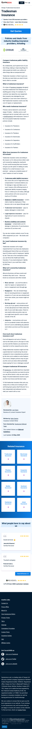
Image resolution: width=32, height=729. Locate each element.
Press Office (5, 607)
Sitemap (3, 625)
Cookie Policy (5, 632)
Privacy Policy (5, 618)
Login (21, 2)
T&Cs (3, 621)
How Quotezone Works (8, 614)
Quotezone (7, 370)
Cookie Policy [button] (5, 723)
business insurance (16, 87)
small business (8, 116)
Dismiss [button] (4, 726)
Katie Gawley (14, 418)
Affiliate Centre (5, 643)
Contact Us (4, 603)
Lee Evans (15, 410)
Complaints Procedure (8, 628)
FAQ (2, 639)
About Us (4, 610)
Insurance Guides (6, 636)
